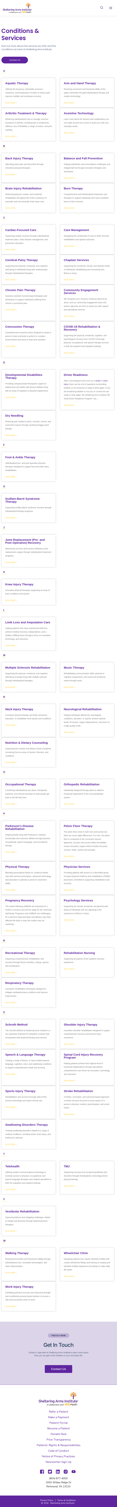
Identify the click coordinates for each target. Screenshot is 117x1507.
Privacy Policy (46, 1500)
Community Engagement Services (81, 291)
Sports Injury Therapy (20, 1091)
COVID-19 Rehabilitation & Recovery (82, 328)
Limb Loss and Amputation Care (27, 622)
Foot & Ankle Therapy (20, 457)
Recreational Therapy (20, 952)
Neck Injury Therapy (19, 709)
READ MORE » (11, 103)
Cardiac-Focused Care (20, 230)
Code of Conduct (58, 1451)
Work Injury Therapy (19, 1286)
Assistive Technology (79, 113)
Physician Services (77, 866)
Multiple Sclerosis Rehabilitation (27, 667)
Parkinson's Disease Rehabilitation (19, 827)
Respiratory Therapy (19, 983)
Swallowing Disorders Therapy (26, 1124)
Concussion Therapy (19, 326)
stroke (98, 381)
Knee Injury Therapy (19, 584)
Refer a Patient (58, 1412)
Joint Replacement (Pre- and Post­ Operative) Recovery (25, 541)
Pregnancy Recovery (19, 900)
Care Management (76, 230)
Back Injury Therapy (19, 158)
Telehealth (12, 1166)
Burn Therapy (73, 188)
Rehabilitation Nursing (79, 952)
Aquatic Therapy (16, 83)
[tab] (101, 7)
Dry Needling (14, 415)
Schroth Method (16, 1024)
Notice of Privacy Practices (58, 1456)
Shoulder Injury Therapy (81, 1024)
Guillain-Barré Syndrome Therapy (22, 500)
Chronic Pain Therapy (20, 290)
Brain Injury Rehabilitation (23, 188)
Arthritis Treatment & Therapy (25, 113)
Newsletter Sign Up (58, 1462)
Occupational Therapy (20, 784)
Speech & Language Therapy (25, 1054)
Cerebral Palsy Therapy (21, 260)
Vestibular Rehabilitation (22, 1211)
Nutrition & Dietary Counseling (26, 742)
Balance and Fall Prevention (83, 158)
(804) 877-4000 (58, 1478)
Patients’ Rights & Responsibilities (58, 1445)
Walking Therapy (17, 1253)
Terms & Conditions (66, 1500)
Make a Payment (58, 1417)
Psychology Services (78, 900)
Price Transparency (58, 1439)
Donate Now (59, 1434)
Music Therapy (74, 667)
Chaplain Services (76, 260)
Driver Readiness (76, 374)
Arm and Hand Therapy (80, 83)
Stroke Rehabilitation (78, 1091)
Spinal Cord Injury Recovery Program (83, 1056)
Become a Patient (58, 1428)
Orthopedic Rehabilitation (82, 784)
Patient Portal (58, 1423)
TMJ (67, 1166)
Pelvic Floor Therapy (78, 826)
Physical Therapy (17, 866)
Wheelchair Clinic (76, 1253)
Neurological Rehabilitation (83, 709)
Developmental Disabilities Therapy (23, 376)
